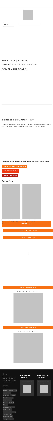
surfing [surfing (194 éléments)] (5, 417)
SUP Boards (42, 160)
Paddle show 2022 (29, 160)
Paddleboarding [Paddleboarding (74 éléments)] (7, 405)
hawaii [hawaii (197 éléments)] (4, 398)
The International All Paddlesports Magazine (28, 290)
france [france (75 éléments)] (7, 396)
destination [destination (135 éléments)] (6, 394)
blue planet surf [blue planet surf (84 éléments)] (13, 389)
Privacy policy (6, 385)
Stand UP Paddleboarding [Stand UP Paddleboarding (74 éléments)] (9, 410)
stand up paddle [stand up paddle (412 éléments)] (7, 408)
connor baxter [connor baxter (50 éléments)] (6, 391)
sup (36, 160)
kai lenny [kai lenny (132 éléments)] (5, 403)
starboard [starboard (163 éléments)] (5, 413)
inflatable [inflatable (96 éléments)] (11, 401)
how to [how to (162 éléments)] (9, 398)
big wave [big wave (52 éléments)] (5, 389)
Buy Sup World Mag (11, 170)
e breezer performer (16, 160)
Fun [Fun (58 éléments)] (12, 396)
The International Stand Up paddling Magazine (44, 381)
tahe (47, 160)
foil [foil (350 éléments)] (4, 396)
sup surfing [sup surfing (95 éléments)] (6, 415)
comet (7, 160)
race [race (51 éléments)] (13, 405)
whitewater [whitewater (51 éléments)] (10, 417)
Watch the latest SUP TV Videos (15, 165)
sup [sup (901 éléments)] (10, 413)
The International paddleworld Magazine (28, 330)
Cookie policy (6, 384)
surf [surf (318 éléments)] (11, 415)
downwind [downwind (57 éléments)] (12, 394)
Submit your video (10, 174)
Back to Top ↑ (26, 223)
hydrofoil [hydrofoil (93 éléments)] (5, 401)
